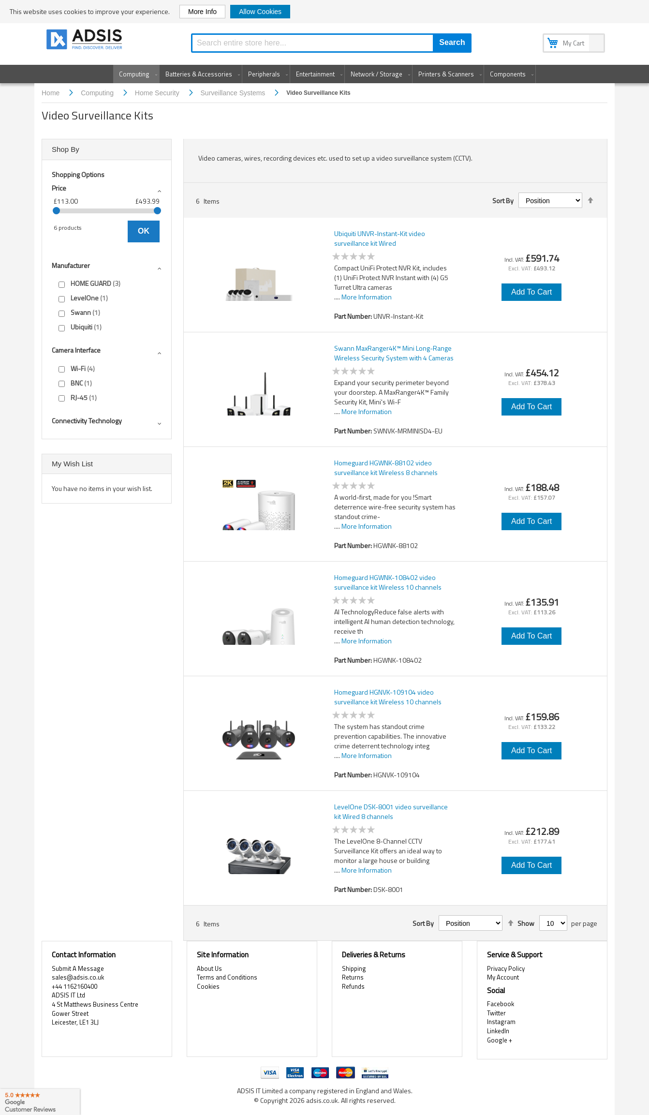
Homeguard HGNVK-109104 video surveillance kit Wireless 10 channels (388, 697)
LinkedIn (498, 1031)
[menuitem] (136, 74)
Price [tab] (59, 188)
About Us (209, 968)
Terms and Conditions (227, 977)
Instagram (501, 1021)
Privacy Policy (506, 968)
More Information (366, 297)
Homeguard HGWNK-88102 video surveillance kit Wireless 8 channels (386, 467)
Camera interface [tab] (76, 350)
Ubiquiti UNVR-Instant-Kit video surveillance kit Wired (379, 238)
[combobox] (331, 43)
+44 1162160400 (74, 986)
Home (51, 93)
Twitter (496, 1013)
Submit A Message (78, 968)
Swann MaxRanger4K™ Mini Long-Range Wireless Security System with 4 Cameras (394, 353)
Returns (353, 977)
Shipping (354, 968)
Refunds (353, 986)
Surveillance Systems (234, 93)
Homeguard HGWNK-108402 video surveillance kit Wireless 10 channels (388, 582)
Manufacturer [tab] (71, 265)
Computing (98, 93)
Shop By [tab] (65, 149)
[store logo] (85, 41)
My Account (503, 977)
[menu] (324, 74)
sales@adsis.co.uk (78, 977)
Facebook (500, 1004)
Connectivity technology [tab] (87, 420)
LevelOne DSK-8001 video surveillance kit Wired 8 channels (391, 811)
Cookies (208, 986)
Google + (499, 1040)
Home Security (158, 93)
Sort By (503, 201)
